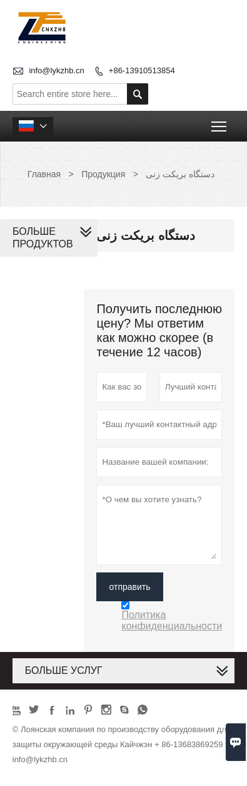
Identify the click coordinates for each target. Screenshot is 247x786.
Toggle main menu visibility (219, 122)
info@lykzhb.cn (56, 70)
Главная (44, 174)
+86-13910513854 (142, 70)
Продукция (103, 174)
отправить (129, 587)
